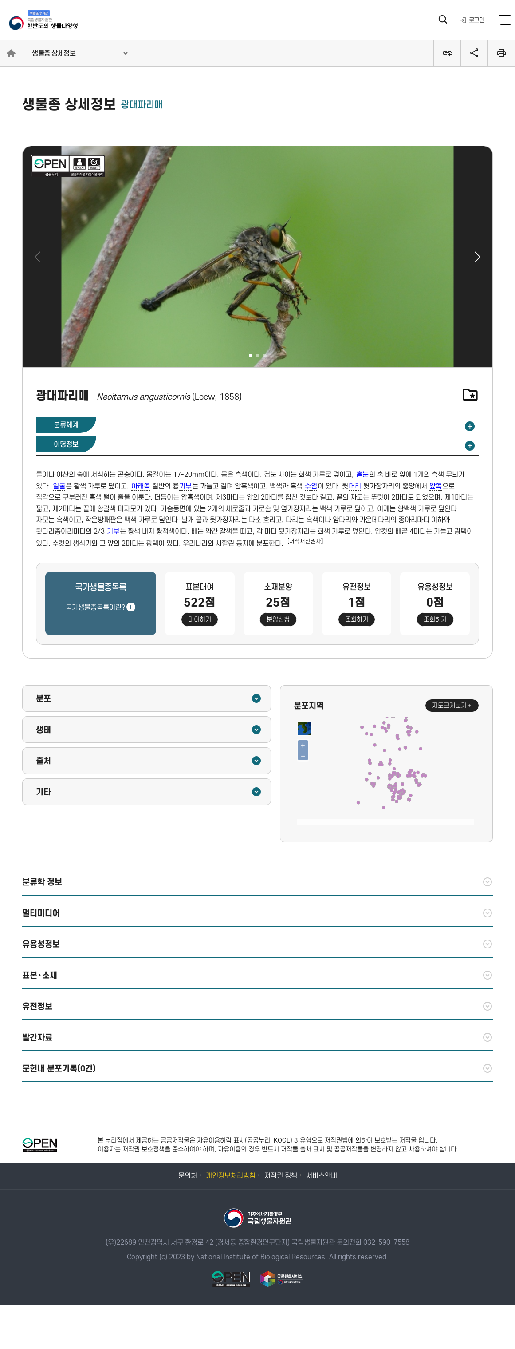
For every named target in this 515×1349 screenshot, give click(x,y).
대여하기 (199, 619)
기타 (149, 791)
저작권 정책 (280, 1175)
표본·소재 (257, 975)
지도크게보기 (452, 706)
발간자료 (257, 1037)
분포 (149, 698)
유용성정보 (257, 944)
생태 (149, 729)
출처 (149, 760)
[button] (478, 256)
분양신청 (278, 619)
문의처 (187, 1175)
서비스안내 (321, 1175)
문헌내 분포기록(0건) (257, 1068)
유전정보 (257, 1006)
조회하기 (356, 619)
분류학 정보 (257, 882)
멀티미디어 (257, 913)
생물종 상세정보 (53, 53)
